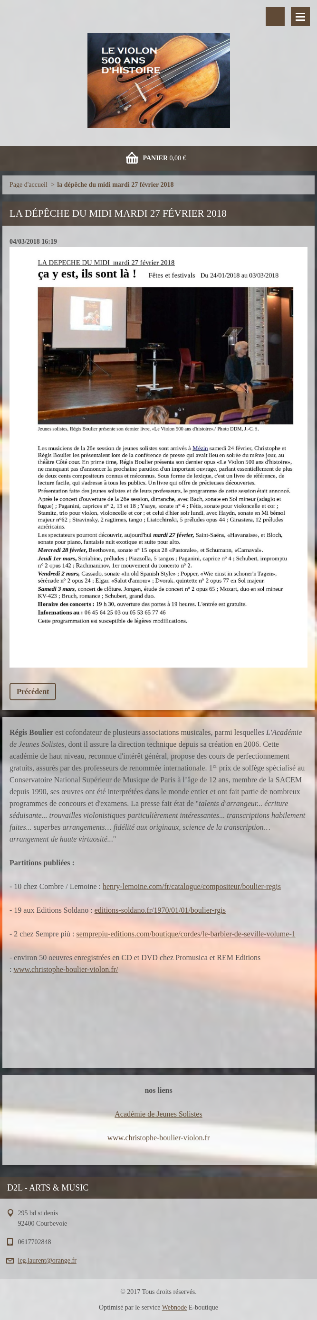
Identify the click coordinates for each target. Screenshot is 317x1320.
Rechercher (275, 16)
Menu (300, 16)
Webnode (174, 1307)
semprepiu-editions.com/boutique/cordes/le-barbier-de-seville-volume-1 (185, 934)
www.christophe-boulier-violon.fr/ (65, 969)
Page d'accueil (29, 184)
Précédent (33, 692)
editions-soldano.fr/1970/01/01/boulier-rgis (160, 910)
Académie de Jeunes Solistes (158, 1114)
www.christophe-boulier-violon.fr (158, 1138)
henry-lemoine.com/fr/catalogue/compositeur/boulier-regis (192, 886)
